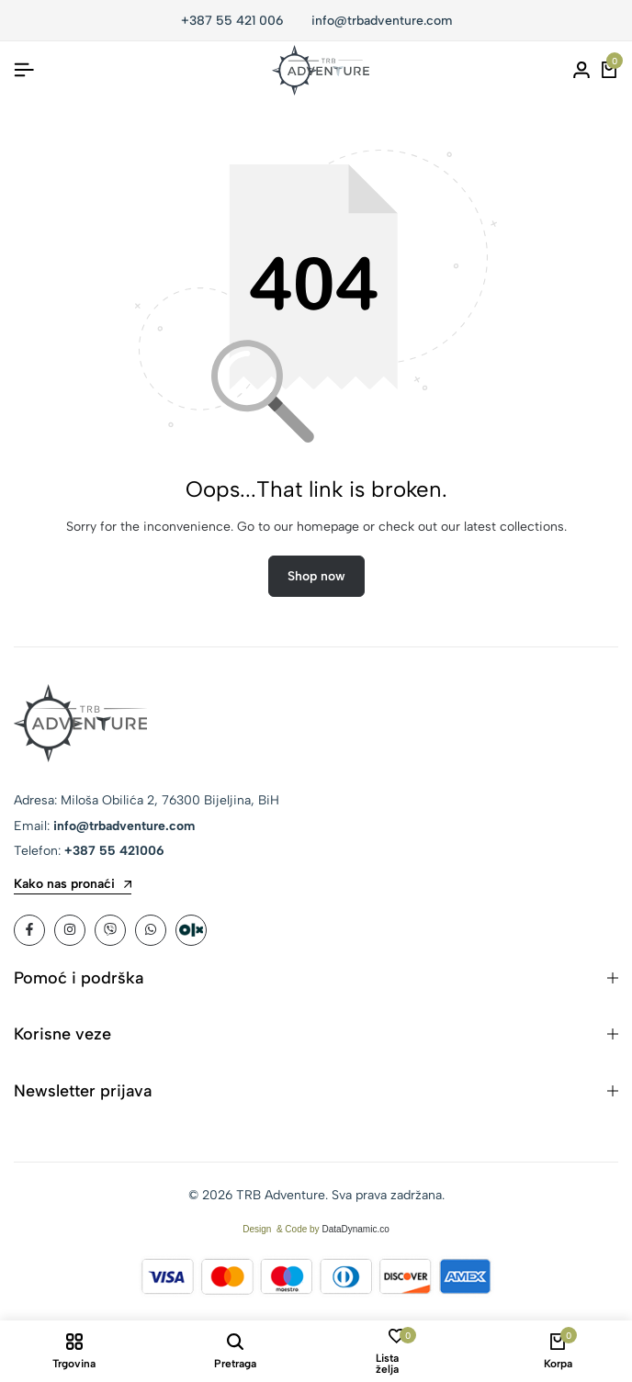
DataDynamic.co (355, 1229)
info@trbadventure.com (381, 20)
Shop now (316, 576)
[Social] (29, 930)
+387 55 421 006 (232, 20)
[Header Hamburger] (24, 70)
